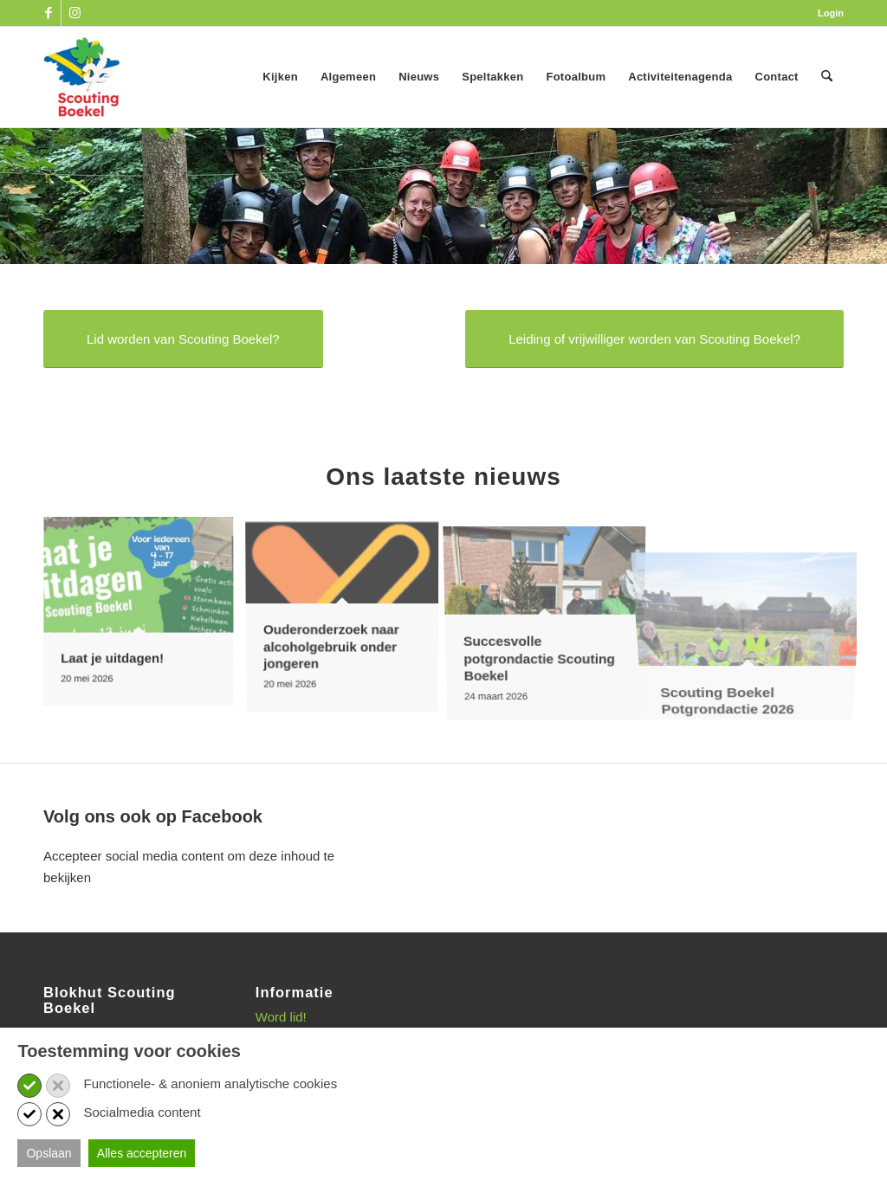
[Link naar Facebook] (48, 13)
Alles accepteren (142, 1153)
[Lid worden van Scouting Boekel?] (183, 339)
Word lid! (281, 1016)
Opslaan (48, 1153)
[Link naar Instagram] (74, 13)
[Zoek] (827, 77)
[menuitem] (826, 13)
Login (831, 13)
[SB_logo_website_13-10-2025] (81, 77)
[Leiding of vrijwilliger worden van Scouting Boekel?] (654, 339)
